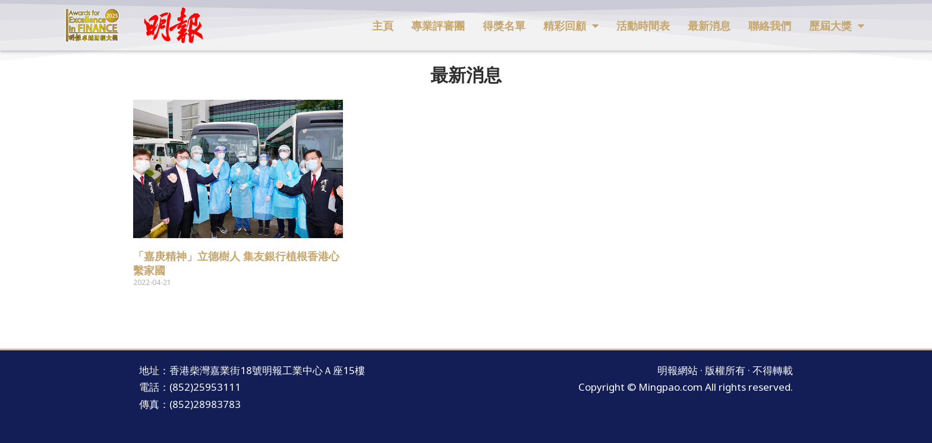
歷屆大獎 (836, 25)
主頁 (382, 25)
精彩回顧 (571, 25)
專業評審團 (438, 25)
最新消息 (709, 25)
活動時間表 (643, 25)
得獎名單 (504, 25)
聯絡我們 (769, 25)
